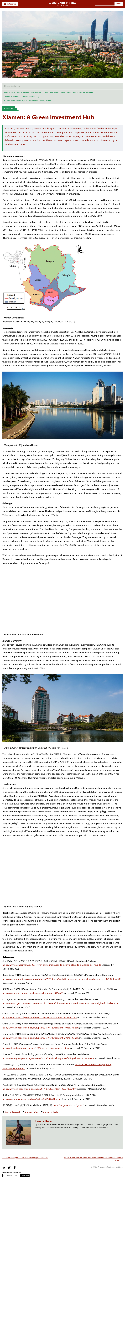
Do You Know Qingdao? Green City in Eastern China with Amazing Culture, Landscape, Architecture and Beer (48, 92)
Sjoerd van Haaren (43, 1121)
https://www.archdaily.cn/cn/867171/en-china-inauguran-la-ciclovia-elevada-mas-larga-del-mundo (51, 965)
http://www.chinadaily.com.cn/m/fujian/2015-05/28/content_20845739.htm (40, 1038)
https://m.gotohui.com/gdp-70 (68, 1105)
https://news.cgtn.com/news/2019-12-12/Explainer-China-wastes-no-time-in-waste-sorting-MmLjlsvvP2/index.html (60, 1003)
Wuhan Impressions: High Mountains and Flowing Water (27, 101)
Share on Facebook (11, 1112)
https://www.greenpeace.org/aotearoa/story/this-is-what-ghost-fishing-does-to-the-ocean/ (48, 1058)
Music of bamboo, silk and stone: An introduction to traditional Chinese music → (93, 1159)
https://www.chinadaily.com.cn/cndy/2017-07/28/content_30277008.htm (39, 1089)
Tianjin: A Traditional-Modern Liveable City (21, 97)
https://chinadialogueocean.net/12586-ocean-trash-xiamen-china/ (35, 1048)
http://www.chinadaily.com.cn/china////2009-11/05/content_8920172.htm (39, 1017)
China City (8, 109)
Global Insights (62, 2)
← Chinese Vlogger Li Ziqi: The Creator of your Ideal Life (25, 1158)
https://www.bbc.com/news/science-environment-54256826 (32, 993)
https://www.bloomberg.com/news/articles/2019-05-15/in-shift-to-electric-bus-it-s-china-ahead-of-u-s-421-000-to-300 (61, 979)
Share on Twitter (30, 1112)
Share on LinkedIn (49, 1112)
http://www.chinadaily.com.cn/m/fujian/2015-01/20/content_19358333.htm (40, 1028)
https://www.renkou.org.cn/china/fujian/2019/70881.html (31, 1099)
